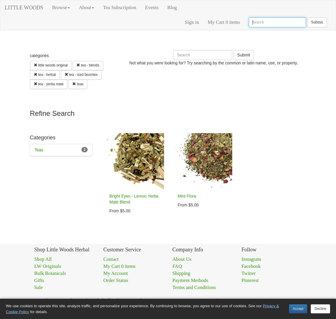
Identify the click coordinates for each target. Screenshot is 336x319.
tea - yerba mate (49, 84)
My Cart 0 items (224, 22)
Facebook (251, 266)
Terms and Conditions (194, 287)
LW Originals (47, 266)
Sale (38, 287)
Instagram (251, 259)
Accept (298, 309)
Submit (317, 22)
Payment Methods (190, 280)
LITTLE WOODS (24, 8)
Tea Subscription (119, 7)
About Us (182, 259)
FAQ (177, 266)
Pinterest (250, 280)
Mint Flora (187, 196)
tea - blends (87, 65)
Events (151, 7)
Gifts (39, 280)
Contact (111, 259)
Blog (172, 7)
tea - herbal (45, 75)
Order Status (115, 280)
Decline (320, 309)
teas (77, 84)
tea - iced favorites (81, 75)
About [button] (86, 7)
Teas (39, 150)
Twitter (249, 273)
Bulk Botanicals (50, 273)
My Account (115, 273)
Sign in (192, 22)
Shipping (181, 273)
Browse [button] (61, 7)
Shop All (43, 259)
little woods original (51, 65)
